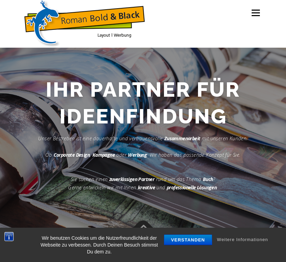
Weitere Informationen (242, 239)
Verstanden (188, 239)
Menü (256, 13)
